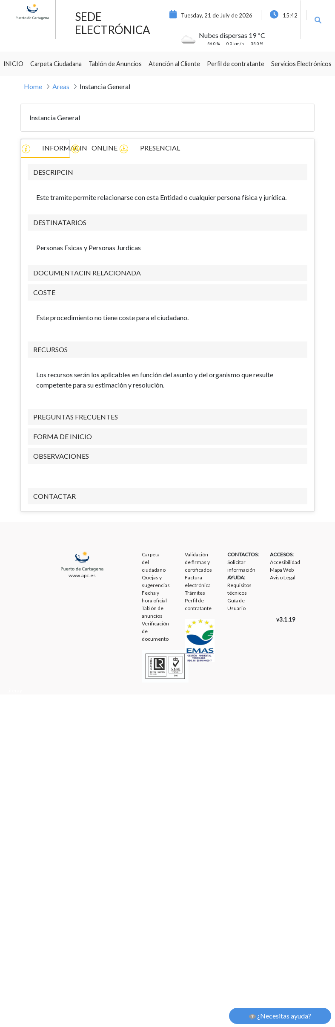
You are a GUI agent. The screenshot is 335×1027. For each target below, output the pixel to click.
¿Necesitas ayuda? (280, 1016)
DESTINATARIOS (59, 222)
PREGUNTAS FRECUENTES (75, 417)
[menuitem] (13, 64)
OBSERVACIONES (61, 456)
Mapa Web (282, 570)
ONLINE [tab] (94, 148)
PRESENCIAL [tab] (143, 148)
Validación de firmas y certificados (198, 562)
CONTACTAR (54, 496)
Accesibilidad (285, 562)
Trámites (195, 593)
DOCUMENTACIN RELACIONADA (87, 273)
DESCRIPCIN (53, 172)
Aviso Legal (282, 577)
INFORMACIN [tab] (45, 148)
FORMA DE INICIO (62, 436)
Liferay (14, 690)
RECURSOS (50, 349)
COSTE (44, 292)
